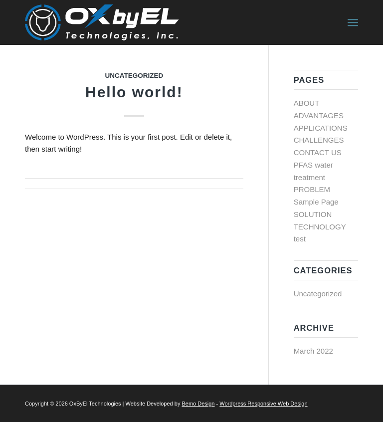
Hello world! (134, 92)
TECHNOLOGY (320, 226)
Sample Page (316, 202)
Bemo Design (198, 404)
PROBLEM (312, 189)
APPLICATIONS (321, 128)
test (300, 238)
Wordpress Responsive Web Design (263, 404)
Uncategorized (134, 75)
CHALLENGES (319, 140)
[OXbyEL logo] (103, 22)
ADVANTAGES (319, 115)
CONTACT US (318, 152)
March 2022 (313, 351)
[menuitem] (353, 22)
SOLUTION (313, 214)
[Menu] (353, 22)
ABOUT (307, 103)
